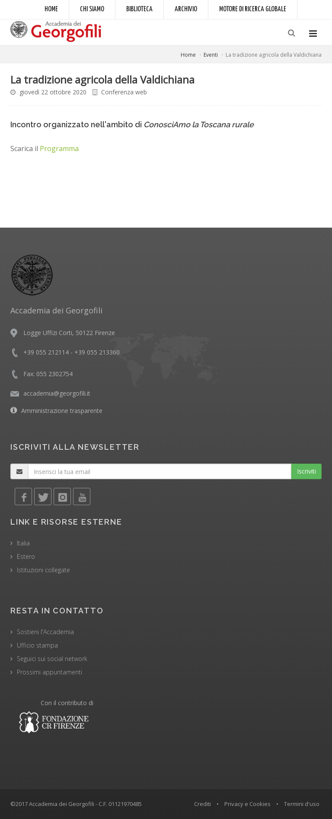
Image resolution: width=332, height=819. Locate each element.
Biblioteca (139, 9)
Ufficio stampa (37, 645)
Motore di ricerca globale (252, 9)
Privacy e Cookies (247, 804)
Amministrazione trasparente (61, 410)
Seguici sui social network (52, 659)
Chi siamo (92, 9)
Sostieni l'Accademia (45, 632)
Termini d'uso (301, 804)
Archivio (186, 9)
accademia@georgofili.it (56, 393)
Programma (59, 148)
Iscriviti (306, 471)
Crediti (202, 804)
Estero (26, 556)
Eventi (211, 54)
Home (51, 9)
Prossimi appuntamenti (49, 672)
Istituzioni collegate (43, 570)
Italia (23, 543)
